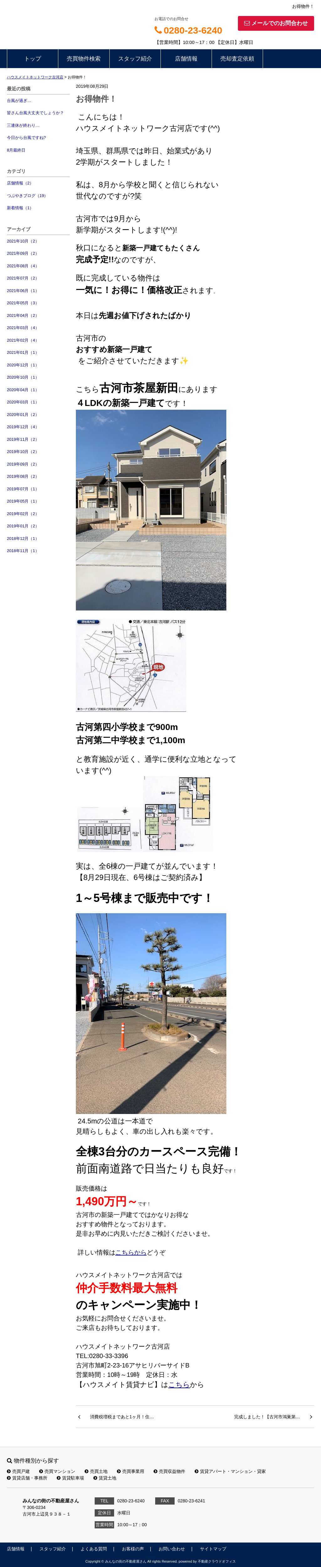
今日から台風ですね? (26, 137)
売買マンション (57, 1471)
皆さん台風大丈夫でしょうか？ (35, 112)
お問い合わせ (172, 1548)
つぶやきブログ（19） (27, 195)
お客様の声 (133, 1548)
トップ (32, 59)
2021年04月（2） (23, 315)
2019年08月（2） (23, 476)
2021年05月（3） (23, 303)
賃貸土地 (104, 1477)
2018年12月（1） (23, 538)
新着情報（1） (20, 207)
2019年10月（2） (23, 451)
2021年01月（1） (23, 352)
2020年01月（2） (23, 414)
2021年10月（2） (23, 241)
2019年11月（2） (23, 439)
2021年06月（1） (23, 290)
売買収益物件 (169, 1471)
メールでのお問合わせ (276, 23)
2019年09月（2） (23, 464)
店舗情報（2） (20, 183)
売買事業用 (130, 1471)
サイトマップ (213, 1548)
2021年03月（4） (23, 327)
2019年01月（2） (23, 526)
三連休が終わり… (23, 125)
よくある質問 (94, 1548)
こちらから (131, 1252)
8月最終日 (16, 150)
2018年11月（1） (23, 550)
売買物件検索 (84, 59)
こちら (179, 1384)
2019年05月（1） (23, 501)
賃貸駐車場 (70, 1477)
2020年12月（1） (23, 365)
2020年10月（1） (23, 377)
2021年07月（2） (23, 278)
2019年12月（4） (23, 426)
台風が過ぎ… (19, 100)
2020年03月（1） (23, 402)
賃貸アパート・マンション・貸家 (230, 1471)
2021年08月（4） (23, 266)
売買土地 (96, 1471)
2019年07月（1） (23, 489)
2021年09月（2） (23, 253)
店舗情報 (186, 59)
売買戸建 (18, 1471)
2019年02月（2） (23, 513)
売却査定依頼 (237, 59)
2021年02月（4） (23, 340)
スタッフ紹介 (135, 59)
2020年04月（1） (23, 389)
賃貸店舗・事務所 (27, 1477)
